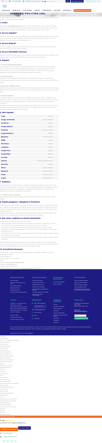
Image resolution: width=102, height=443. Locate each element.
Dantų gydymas (4, 395)
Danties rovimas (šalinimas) (81, 280)
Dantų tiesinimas (4, 350)
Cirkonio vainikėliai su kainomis (40, 292)
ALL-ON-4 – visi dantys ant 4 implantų (9, 340)
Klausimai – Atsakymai (58, 306)
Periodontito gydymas (5, 352)
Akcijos (2, 397)
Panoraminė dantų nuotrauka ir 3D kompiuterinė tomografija (82, 289)
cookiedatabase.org (26, 268)
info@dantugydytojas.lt (40, 309)
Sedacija (2, 363)
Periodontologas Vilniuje (81, 284)
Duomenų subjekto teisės (16, 317)
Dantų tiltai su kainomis (38, 287)
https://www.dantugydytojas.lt (15, 26)
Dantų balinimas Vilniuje (80, 287)
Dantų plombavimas (5, 357)
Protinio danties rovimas (80, 282)
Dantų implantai (14, 280)
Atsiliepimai (27, 10)
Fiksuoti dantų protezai (38, 282)
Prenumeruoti (80, 318)
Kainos (37, 10)
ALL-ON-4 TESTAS (77, 1)
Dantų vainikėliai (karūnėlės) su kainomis (40, 289)
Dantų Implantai (4, 338)
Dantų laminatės (57, 284)
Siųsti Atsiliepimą (4, 373)
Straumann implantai (15, 285)
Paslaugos (6, 10)
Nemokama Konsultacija (82, 10)
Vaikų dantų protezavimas (6, 365)
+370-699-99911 (38, 313)
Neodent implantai (15, 290)
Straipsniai (56, 310)
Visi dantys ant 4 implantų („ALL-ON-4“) (18, 283)
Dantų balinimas (4, 348)
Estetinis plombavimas (59, 282)
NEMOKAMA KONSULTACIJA (9, 429)
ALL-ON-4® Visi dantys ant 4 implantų (9, 383)
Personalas (46, 10)
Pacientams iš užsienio (5, 414)
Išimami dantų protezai (38, 284)
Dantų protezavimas (37, 280)
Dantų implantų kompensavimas (18, 292)
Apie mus (57, 10)
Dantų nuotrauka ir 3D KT (6, 354)
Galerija (55, 304)
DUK (68, 1)
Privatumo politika (14, 315)
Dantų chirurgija (4, 391)
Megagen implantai (15, 288)
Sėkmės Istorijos (57, 308)
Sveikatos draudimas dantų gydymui (60, 315)
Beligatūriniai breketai (5, 367)
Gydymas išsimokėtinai (59, 313)
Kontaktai (67, 10)
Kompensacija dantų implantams (8, 401)
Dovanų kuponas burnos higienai (8, 406)
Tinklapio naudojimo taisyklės (17, 319)
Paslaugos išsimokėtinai (6, 404)
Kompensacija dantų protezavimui (37, 295)
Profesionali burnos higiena (7, 356)
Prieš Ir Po (16, 10)
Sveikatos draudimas (5, 403)
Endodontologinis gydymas (6, 393)
